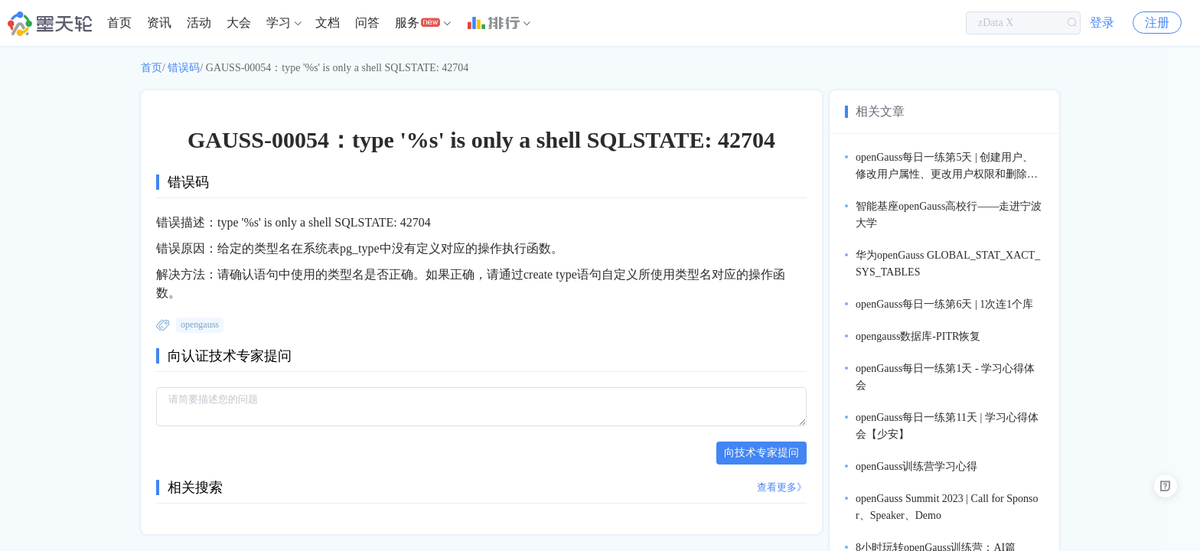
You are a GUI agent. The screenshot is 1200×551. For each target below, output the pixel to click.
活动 (199, 22)
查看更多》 (782, 487)
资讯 (159, 22)
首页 (119, 22)
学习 (278, 22)
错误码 (184, 67)
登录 (1102, 22)
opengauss (200, 324)
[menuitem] (119, 23)
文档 (327, 22)
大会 (239, 22)
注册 (1157, 22)
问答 (367, 22)
